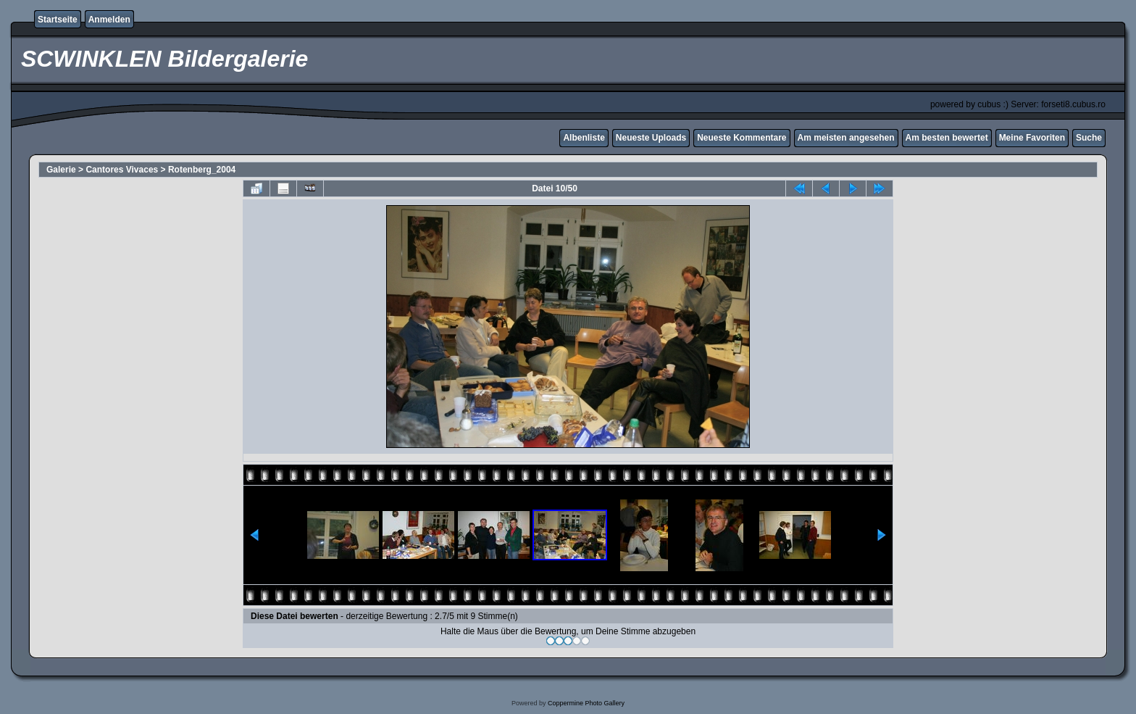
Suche (1089, 138)
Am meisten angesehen (846, 138)
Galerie (61, 170)
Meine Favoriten (1032, 138)
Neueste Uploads (651, 138)
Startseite (58, 19)
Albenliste (583, 138)
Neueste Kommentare (741, 138)
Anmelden (109, 19)
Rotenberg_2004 (201, 170)
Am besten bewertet (947, 138)
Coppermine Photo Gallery (586, 703)
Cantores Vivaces (121, 170)
